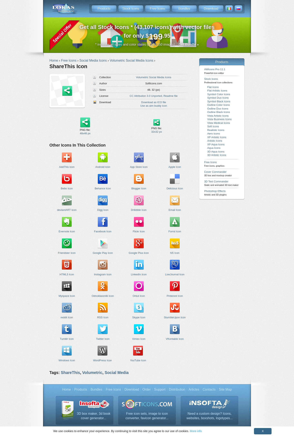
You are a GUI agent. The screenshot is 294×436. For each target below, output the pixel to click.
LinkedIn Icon (139, 274)
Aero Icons (213, 133)
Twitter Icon (102, 338)
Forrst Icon (174, 231)
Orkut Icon (139, 295)
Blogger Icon (138, 188)
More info (196, 431)
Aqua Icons (213, 147)
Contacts (209, 389)
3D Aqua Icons (215, 151)
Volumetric (92, 372)
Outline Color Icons (218, 104)
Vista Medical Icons (218, 122)
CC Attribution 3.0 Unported (146, 95)
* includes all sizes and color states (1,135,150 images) (147, 44)
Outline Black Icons (218, 112)
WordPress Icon (102, 360)
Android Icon (102, 166)
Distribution (177, 389)
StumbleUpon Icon (175, 317)
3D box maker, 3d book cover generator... (93, 416)
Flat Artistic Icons (217, 90)
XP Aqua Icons (216, 144)
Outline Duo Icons (217, 108)
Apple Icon (174, 166)
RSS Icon (102, 317)
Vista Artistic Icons (218, 115)
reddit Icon (67, 317)
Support (160, 389)
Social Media (117, 372)
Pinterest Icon (175, 295)
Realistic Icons (215, 130)
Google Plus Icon (139, 252)
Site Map (225, 389)
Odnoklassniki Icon (103, 295)
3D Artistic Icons (216, 155)
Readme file (171, 95)
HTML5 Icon (67, 274)
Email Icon (175, 209)
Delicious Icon (175, 188)
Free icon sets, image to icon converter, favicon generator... (147, 416)
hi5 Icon (174, 252)
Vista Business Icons (219, 119)
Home (66, 389)
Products (104, 8)
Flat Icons (213, 87)
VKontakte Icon (175, 338)
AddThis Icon (67, 166)
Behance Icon (103, 188)
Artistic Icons (214, 140)
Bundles (184, 8)
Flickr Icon (139, 231)
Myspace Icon (67, 295)
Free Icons (157, 8)
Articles (194, 389)
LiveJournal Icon (174, 274)
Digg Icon (102, 209)
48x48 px (85, 133)
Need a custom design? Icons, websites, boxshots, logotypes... (209, 416)
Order (146, 389)
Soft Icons (213, 126)
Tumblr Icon (67, 338)
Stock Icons (130, 8)
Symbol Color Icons (218, 94)
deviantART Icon (66, 209)
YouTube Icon (138, 360)
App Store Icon (139, 166)
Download (211, 8)
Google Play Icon (103, 252)
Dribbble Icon (138, 209)
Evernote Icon (67, 231)
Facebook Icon (102, 231)
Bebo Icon (67, 188)
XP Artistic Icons (216, 137)
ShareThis (70, 372)
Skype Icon (138, 317)
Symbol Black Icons (218, 101)
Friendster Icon (67, 252)
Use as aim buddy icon (153, 105)
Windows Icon (67, 360)
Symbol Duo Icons (218, 97)
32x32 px (156, 131)
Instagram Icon (102, 274)
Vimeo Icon (138, 338)
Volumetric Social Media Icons (153, 77)
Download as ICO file (153, 102)
